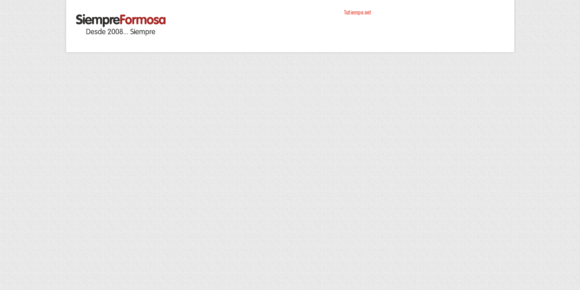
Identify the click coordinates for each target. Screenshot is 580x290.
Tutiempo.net (357, 12)
